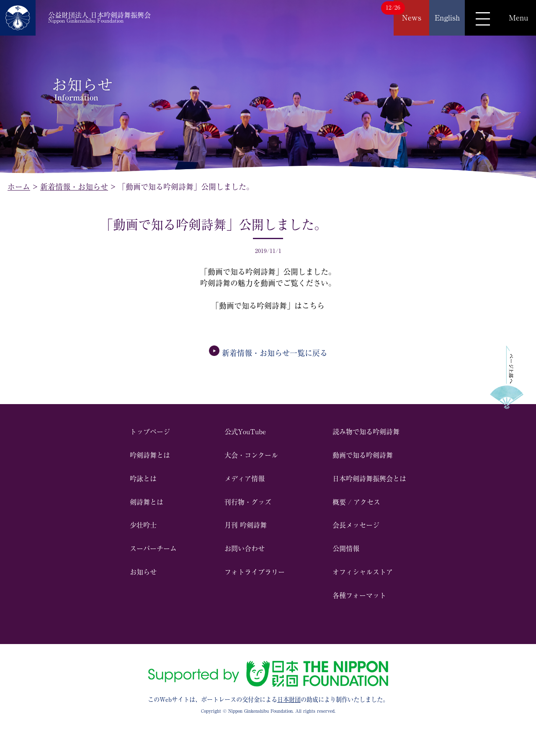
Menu (518, 17)
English (447, 17)
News (411, 17)
